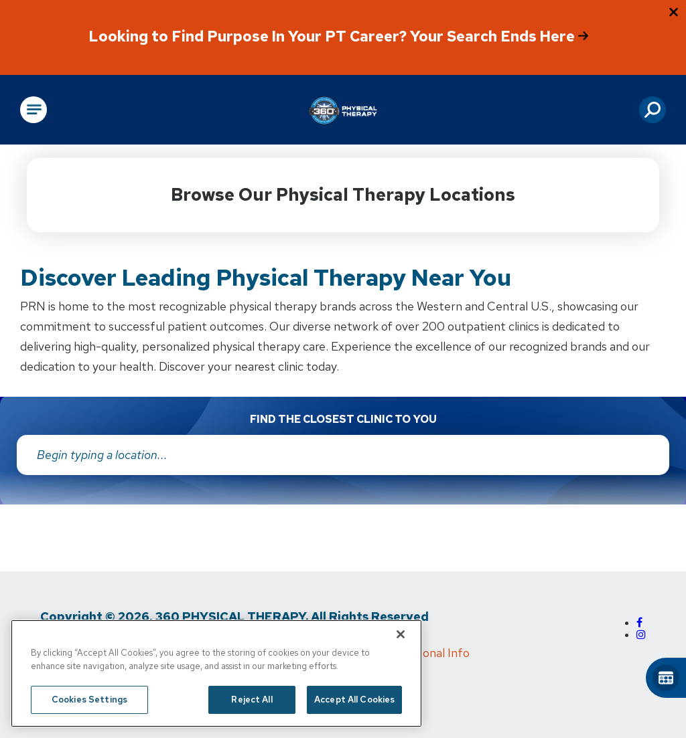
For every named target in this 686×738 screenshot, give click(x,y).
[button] (652, 109)
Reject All (251, 699)
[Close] (400, 634)
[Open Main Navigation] (33, 109)
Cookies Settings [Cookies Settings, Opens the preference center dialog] (89, 699)
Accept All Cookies (354, 699)
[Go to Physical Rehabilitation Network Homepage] (343, 109)
